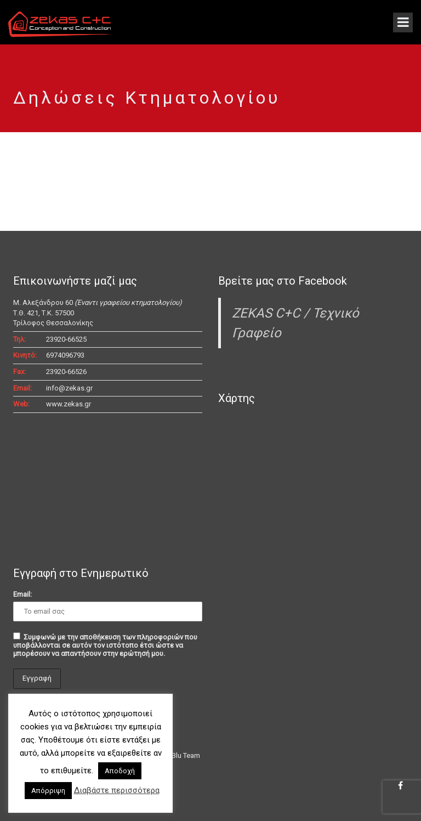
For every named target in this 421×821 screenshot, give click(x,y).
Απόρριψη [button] (48, 790)
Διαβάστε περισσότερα (117, 790)
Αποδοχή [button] (120, 771)
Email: (22, 594)
